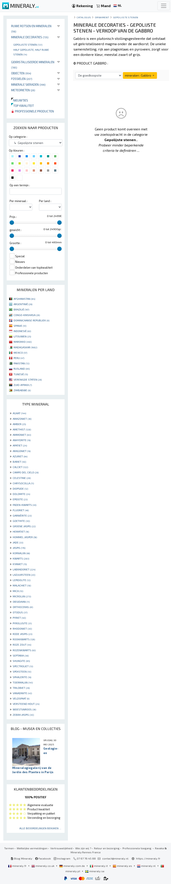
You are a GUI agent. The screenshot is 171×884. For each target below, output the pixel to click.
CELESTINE (22, 477)
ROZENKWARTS (24, 650)
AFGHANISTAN (24, 298)
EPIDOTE (20, 499)
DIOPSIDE (20, 488)
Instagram (62, 858)
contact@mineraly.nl (115, 858)
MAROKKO (23, 341)
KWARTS (21, 558)
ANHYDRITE (22, 440)
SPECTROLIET (23, 666)
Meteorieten (23, 90)
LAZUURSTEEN (24, 574)
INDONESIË (22, 331)
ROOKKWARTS (24, 639)
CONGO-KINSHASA (27, 314)
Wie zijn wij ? (83, 848)
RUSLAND (22, 368)
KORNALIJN (21, 553)
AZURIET (20, 456)
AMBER (19, 424)
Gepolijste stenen (27, 44)
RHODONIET (22, 628)
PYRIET (19, 617)
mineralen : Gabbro (140, 75)
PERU (19, 357)
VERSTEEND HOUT (26, 703)
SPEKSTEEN (22, 671)
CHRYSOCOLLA (23, 483)
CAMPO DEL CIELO (26, 472)
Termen (9, 848)
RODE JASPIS (22, 633)
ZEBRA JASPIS (23, 714)
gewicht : (15, 230)
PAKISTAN (21, 363)
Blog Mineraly (21, 858)
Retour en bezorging (107, 848)
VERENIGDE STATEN (28, 379)
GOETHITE (21, 520)
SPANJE (20, 325)
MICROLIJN (22, 596)
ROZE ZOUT (22, 644)
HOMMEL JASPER (25, 537)
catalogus (84, 17)
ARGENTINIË (23, 304)
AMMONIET (22, 434)
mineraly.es (123, 865)
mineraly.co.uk (43, 865)
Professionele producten (32, 111)
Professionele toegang (137, 848)
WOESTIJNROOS (24, 709)
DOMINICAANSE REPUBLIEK (31, 320)
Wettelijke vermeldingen (32, 848)
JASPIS (19, 547)
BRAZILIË (21, 309)
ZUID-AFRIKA (23, 384)
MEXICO (20, 352)
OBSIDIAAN (21, 601)
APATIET (20, 445)
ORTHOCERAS (23, 606)
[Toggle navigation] (163, 5)
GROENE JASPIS (24, 526)
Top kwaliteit (22, 105)
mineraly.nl (146, 865)
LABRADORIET (24, 569)
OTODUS (20, 612)
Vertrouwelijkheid (61, 848)
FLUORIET (21, 510)
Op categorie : (18, 136)
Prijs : (13, 217)
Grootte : (15, 243)
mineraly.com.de (72, 865)
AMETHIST (22, 429)
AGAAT (19, 413)
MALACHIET (22, 585)
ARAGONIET (22, 450)
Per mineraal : (18, 201)
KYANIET (20, 564)
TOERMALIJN (23, 682)
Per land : (45, 201)
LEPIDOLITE (22, 580)
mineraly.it (99, 865)
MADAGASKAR (25, 347)
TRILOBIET (21, 687)
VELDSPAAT (21, 698)
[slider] (12, 222)
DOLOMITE (21, 493)
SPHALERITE (22, 677)
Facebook (43, 858)
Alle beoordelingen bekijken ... (40, 828)
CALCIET (20, 466)
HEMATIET (21, 531)
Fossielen (21, 79)
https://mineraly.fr (148, 858)
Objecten (21, 73)
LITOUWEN (22, 336)
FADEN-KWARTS (24, 504)
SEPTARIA (21, 655)
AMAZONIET (22, 418)
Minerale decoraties (30, 37)
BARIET (19, 461)
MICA (18, 590)
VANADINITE (22, 693)
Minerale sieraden (28, 84)
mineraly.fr (17, 865)
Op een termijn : (20, 185)
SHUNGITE (21, 660)
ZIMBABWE (22, 390)
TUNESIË (21, 374)
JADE (18, 542)
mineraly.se (94, 871)
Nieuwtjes (19, 100)
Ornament (102, 17)
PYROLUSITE (22, 623)
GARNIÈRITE (22, 515)
